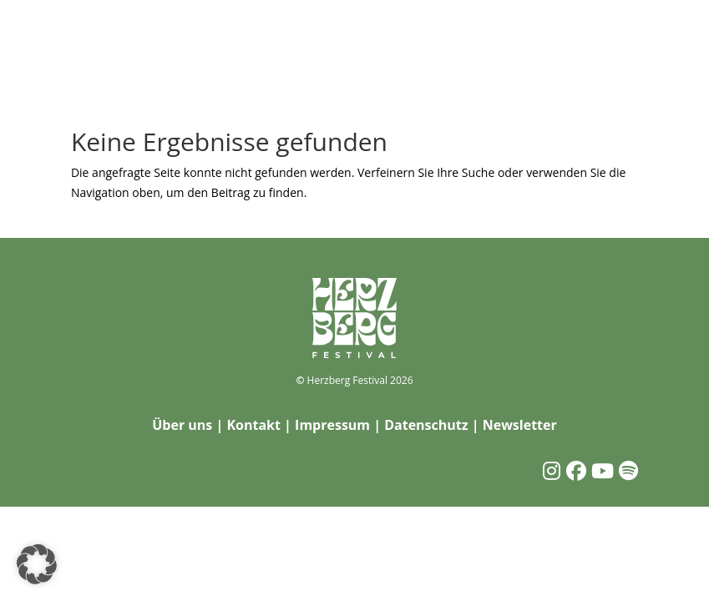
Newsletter (520, 425)
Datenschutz (426, 425)
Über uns (182, 425)
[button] (36, 564)
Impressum (332, 425)
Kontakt (253, 425)
